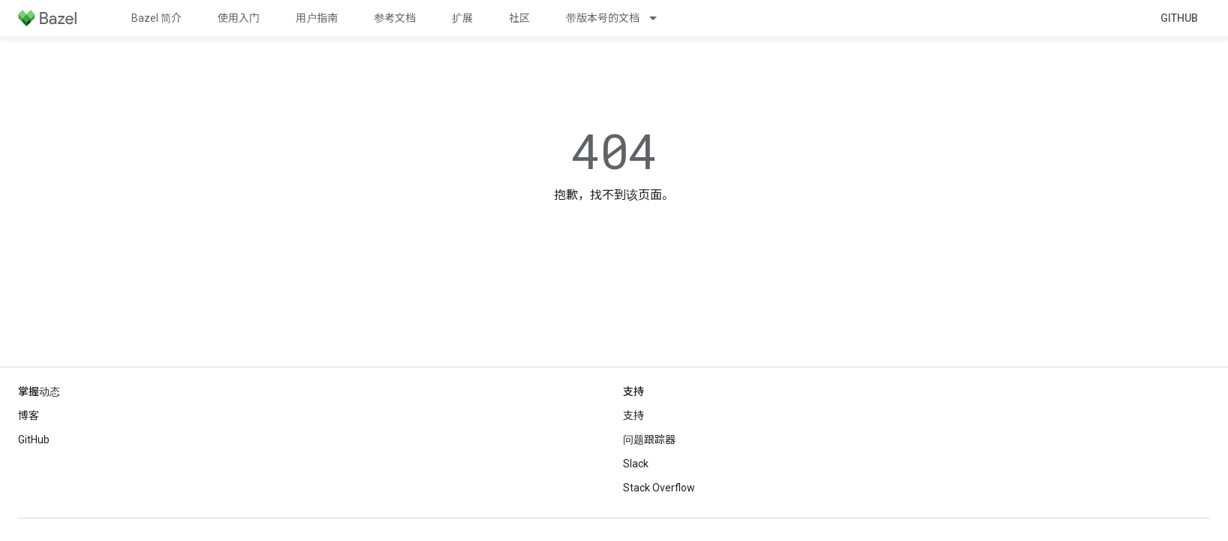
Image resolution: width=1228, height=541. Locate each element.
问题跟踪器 (649, 440)
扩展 (462, 18)
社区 (519, 18)
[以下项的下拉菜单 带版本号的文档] (660, 18)
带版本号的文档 (603, 18)
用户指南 (317, 18)
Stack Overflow (659, 488)
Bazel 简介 (156, 18)
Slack (636, 464)
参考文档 (395, 18)
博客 (28, 416)
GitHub (1179, 18)
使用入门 (239, 18)
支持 (633, 416)
